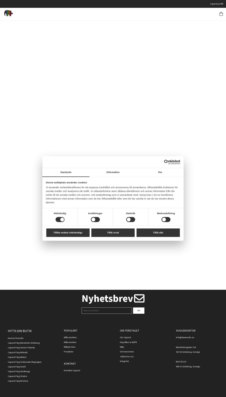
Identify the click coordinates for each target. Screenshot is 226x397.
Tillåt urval (113, 232)
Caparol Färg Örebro (17, 376)
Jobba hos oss (127, 356)
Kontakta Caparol (72, 370)
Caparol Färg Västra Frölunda (21, 347)
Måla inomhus (70, 342)
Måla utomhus (70, 337)
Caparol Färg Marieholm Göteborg (24, 343)
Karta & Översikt (15, 338)
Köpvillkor (124, 342)
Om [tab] (160, 172)
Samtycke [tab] (66, 172)
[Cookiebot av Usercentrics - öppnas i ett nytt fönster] (166, 162)
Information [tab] (113, 172)
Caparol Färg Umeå (17, 366)
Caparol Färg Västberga (19, 371)
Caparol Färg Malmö (17, 357)
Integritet (124, 361)
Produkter (68, 351)
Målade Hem (69, 347)
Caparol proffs (216, 3)
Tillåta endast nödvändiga (68, 232)
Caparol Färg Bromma (18, 381)
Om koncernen (127, 351)
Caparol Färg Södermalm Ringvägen (24, 362)
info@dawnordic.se (185, 337)
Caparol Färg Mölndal (17, 352)
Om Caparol (125, 337)
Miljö (122, 347)
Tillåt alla (158, 232)
